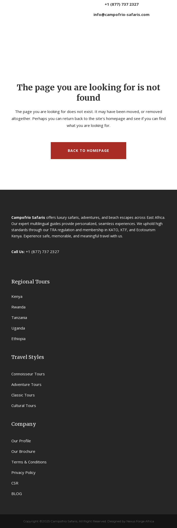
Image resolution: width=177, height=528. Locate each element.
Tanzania (19, 317)
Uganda (18, 328)
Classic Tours (23, 394)
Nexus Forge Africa (140, 521)
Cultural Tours (23, 405)
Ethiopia (18, 338)
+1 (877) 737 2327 (122, 4)
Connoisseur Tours (28, 373)
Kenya (16, 296)
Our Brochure (23, 451)
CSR (14, 483)
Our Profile (21, 440)
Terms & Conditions (29, 461)
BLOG (16, 493)
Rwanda (18, 306)
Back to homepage (88, 150)
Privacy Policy (23, 472)
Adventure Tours (26, 384)
